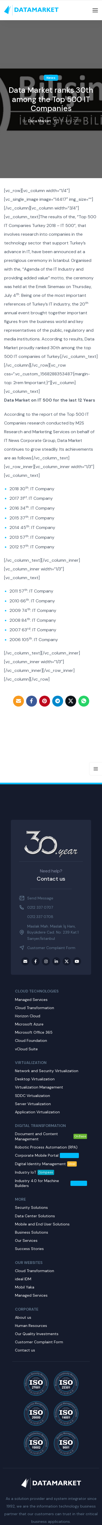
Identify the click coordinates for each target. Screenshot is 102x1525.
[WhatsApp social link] (83, 701)
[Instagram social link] (46, 961)
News (51, 78)
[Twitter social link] (70, 701)
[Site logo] (31, 10)
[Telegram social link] (57, 701)
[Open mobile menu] (95, 10)
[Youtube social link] (77, 961)
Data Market (39, 120)
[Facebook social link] (31, 701)
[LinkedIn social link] (56, 961)
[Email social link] (18, 701)
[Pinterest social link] (44, 701)
